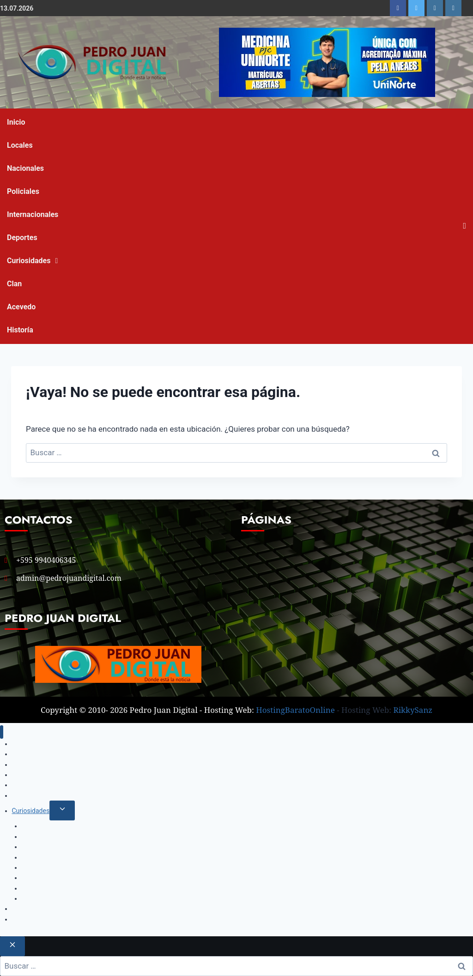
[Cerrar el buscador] (12, 946)
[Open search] (464, 226)
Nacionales (25, 168)
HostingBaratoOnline (295, 710)
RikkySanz (412, 710)
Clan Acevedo (21, 295)
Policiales (23, 191)
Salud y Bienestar (46, 857)
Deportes (22, 237)
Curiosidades (28, 260)
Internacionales (32, 214)
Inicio (16, 122)
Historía (20, 329)
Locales (20, 145)
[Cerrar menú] (1, 732)
